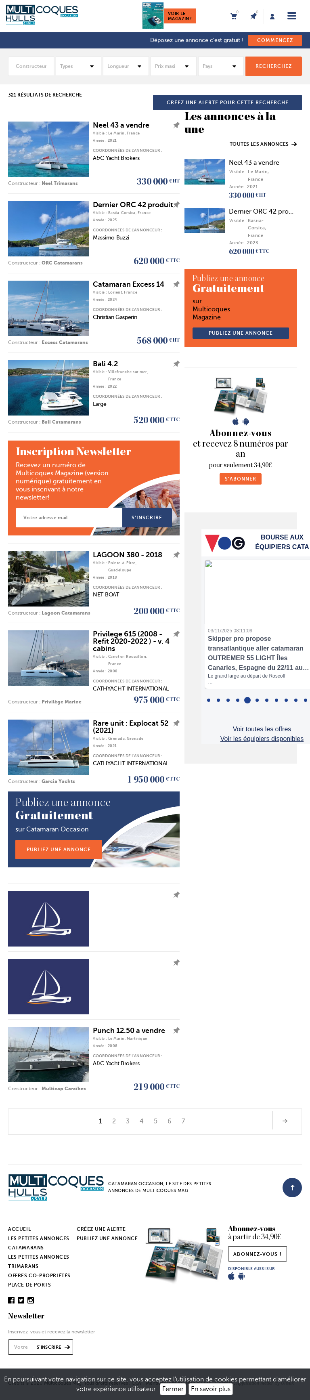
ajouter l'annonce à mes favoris (174, 125)
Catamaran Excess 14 (128, 284)
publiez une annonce (59, 849)
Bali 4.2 (105, 364)
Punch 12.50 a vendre (129, 1030)
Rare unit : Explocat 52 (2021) (130, 727)
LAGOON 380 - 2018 (127, 555)
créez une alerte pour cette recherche (228, 102)
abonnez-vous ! (257, 1254)
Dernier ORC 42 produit (133, 205)
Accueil (19, 1229)
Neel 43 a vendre (121, 125)
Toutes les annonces (263, 144)
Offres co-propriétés (39, 1275)
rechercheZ (274, 66)
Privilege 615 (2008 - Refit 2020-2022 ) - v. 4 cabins (131, 641)
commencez (275, 40)
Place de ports (29, 1285)
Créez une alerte (101, 1229)
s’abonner (240, 479)
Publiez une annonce (107, 1238)
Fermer (173, 1389)
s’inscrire (147, 518)
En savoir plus (210, 1389)
